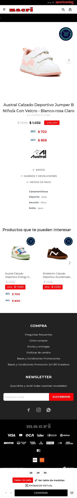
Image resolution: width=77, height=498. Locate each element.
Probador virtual (40, 485)
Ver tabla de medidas (51, 480)
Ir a (49, 2)
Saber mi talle (22, 480)
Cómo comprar (38, 340)
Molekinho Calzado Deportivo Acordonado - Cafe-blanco (57, 275)
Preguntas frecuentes (38, 334)
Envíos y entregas (38, 346)
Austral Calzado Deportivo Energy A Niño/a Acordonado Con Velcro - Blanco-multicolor (19, 275)
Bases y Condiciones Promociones (38, 358)
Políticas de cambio (38, 352)
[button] (69, 60)
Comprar (41, 492)
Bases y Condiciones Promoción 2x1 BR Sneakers (38, 364)
